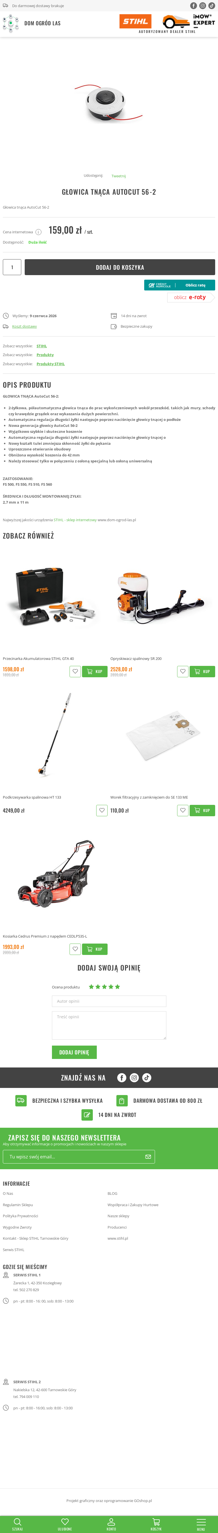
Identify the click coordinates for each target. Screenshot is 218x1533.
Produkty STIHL (51, 363)
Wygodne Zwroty (17, 1227)
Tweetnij (119, 175)
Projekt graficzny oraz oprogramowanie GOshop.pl (109, 1500)
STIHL (42, 345)
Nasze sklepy (118, 1215)
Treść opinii (68, 1016)
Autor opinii (68, 1001)
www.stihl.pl (118, 1238)
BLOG (112, 1193)
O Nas (8, 1193)
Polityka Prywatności (20, 1215)
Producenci (117, 1227)
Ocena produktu (66, 987)
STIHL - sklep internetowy (75, 519)
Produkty (45, 354)
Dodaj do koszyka (120, 267)
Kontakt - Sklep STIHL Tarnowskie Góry (35, 1238)
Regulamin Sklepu (18, 1204)
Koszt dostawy (20, 326)
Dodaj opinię (74, 1052)
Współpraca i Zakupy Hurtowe (133, 1204)
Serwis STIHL (13, 1249)
